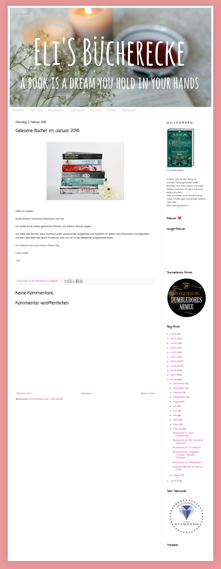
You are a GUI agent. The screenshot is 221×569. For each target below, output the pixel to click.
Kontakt (111, 111)
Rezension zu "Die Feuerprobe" (183, 434)
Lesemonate (77, 111)
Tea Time (95, 111)
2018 (173, 370)
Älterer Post (147, 393)
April (176, 419)
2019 (173, 365)
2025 (173, 338)
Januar (177, 475)
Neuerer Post (24, 393)
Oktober (178, 392)
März (176, 424)
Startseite (18, 111)
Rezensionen (56, 111)
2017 (173, 374)
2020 (173, 361)
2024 (173, 343)
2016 (173, 379)
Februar (178, 428)
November (179, 388)
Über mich (36, 111)
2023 (173, 347)
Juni (175, 410)
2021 (173, 356)
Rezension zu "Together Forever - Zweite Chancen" (186, 454)
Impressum (129, 111)
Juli (175, 406)
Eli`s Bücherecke (23, 13)
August (177, 401)
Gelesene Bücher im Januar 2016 (188, 468)
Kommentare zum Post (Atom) (46, 398)
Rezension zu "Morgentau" (187, 462)
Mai (175, 415)
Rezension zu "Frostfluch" (187, 447)
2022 (173, 352)
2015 (173, 480)
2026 (173, 334)
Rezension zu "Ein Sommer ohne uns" (188, 441)
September (179, 397)
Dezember (179, 383)
